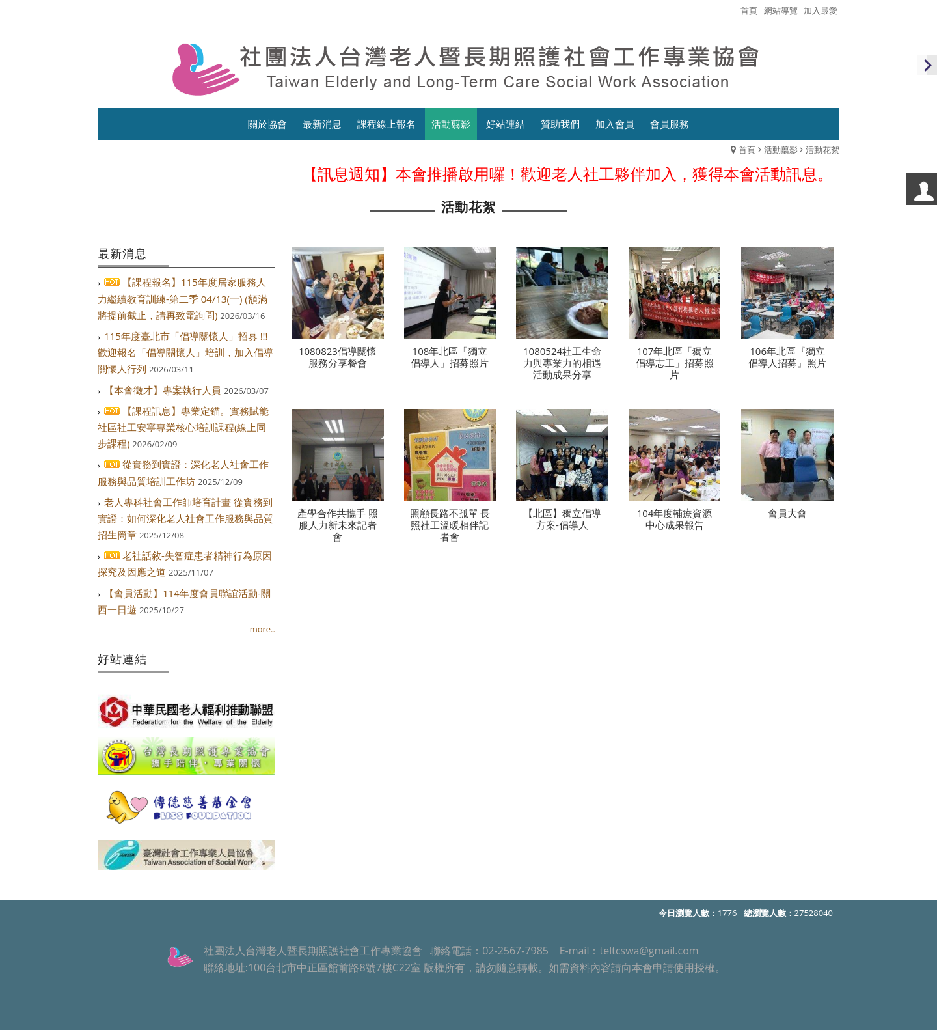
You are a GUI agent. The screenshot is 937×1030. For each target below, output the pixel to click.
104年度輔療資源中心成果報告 (675, 519)
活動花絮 (822, 150)
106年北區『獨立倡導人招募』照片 (787, 357)
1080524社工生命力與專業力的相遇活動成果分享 (562, 363)
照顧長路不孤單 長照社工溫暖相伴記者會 (450, 525)
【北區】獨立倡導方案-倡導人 (562, 519)
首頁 (747, 150)
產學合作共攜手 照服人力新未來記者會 (337, 525)
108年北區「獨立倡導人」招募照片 (450, 357)
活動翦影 (781, 150)
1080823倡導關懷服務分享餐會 (338, 357)
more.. (262, 629)
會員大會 (787, 514)
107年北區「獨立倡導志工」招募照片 (675, 363)
